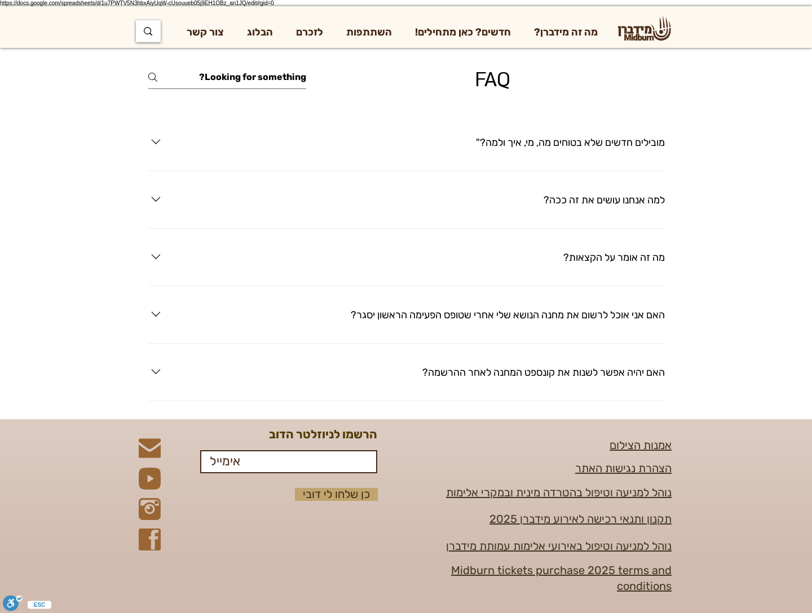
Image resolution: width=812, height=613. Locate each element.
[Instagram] (150, 509)
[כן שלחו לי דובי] (336, 494)
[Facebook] (150, 539)
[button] (566, 32)
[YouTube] (150, 479)
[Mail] (150, 448)
